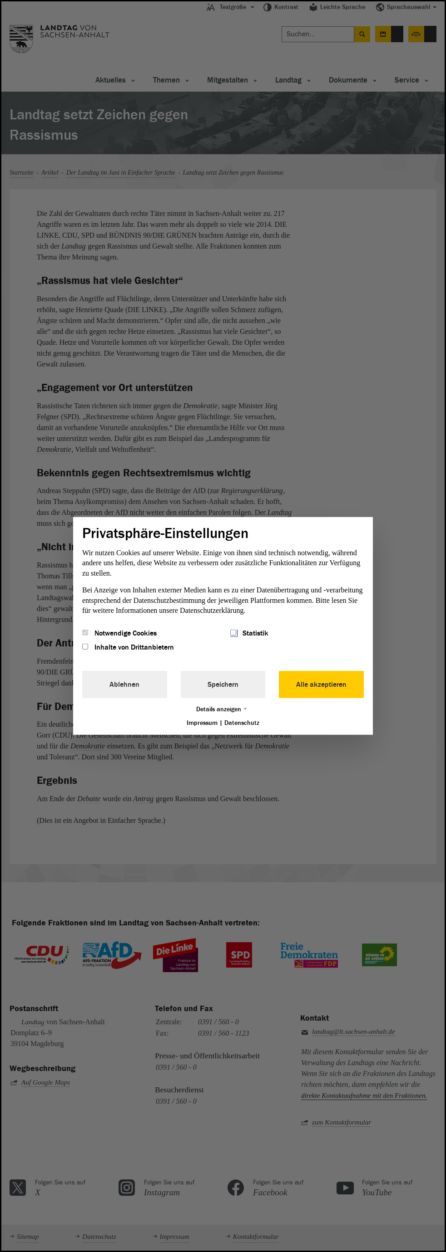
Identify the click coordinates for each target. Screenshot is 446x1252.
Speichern (223, 684)
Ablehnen (124, 684)
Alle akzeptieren (321, 684)
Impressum (202, 722)
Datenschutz (241, 722)
